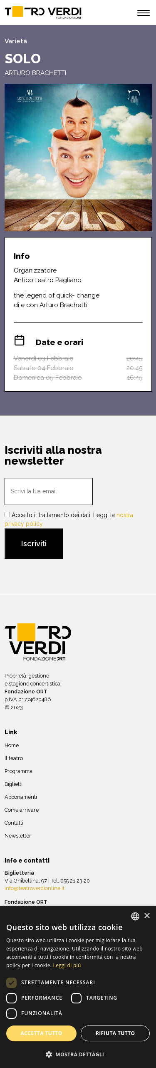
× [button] (147, 916)
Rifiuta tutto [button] (115, 1033)
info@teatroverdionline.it (34, 888)
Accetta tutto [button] (41, 1033)
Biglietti (13, 784)
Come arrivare (22, 810)
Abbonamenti (21, 797)
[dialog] (78, 987)
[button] (78, 1054)
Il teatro (14, 758)
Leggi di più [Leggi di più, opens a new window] (67, 965)
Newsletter (18, 836)
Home (12, 745)
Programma (18, 771)
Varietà (16, 41)
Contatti (14, 823)
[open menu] (143, 14)
